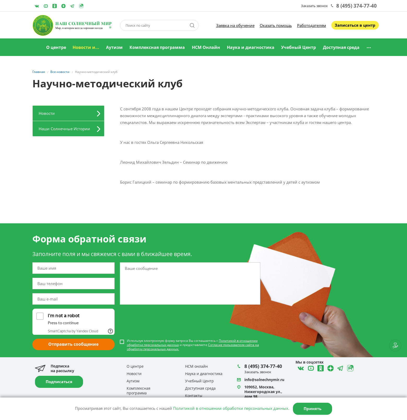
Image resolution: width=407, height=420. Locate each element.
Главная (36, 47)
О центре (56, 47)
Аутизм (114, 47)
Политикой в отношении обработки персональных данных (230, 408)
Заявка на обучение (235, 25)
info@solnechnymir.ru (264, 379)
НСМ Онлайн (206, 47)
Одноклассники (54, 6)
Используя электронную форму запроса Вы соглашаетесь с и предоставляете (193, 345)
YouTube (45, 6)
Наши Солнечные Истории (64, 128)
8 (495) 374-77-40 (356, 5)
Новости (47, 113)
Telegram (63, 6)
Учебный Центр (298, 47)
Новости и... (86, 47)
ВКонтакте (36, 6)
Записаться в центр (355, 25)
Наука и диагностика (250, 47)
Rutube (81, 6)
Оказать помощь (276, 25)
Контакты (193, 395)
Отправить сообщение (73, 344)
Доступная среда (341, 47)
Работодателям (311, 25)
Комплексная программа (157, 47)
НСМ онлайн (196, 366)
